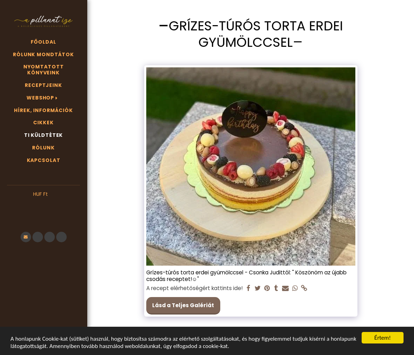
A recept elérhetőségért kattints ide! (194, 288)
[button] (43, 204)
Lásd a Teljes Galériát (183, 305)
